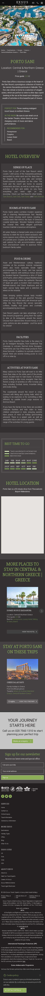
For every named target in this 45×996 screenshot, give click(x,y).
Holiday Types (5, 834)
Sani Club (16, 196)
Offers (3, 837)
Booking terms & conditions (34, 896)
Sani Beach (7, 196)
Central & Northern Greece (9, 52)
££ (29, 76)
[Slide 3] (17, 35)
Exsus (22, 3)
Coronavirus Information (8, 821)
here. (24, 961)
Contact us (4, 811)
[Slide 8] (27, 35)
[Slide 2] (15, 35)
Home (3, 50)
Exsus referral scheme (8, 883)
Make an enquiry (22, 741)
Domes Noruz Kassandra (19, 610)
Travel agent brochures (8, 886)
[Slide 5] (21, 35)
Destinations (11, 50)
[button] (22, 523)
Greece (26, 50)
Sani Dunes (25, 196)
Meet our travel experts (8, 876)
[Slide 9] (29, 35)
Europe (20, 50)
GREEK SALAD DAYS (15, 682)
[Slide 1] (13, 35)
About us (4, 873)
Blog (2, 840)
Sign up (22, 777)
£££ (27, 76)
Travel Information (6, 817)
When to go (4, 844)
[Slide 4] (19, 35)
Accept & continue (15, 990)
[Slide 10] (32, 35)
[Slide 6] (23, 35)
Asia (2, 856)
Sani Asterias (39, 196)
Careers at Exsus (6, 879)
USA (2, 863)
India (2, 860)
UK (2, 853)
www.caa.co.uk (23, 926)
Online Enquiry (5, 814)
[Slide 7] (25, 35)
